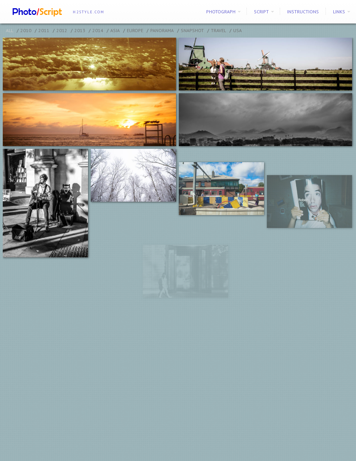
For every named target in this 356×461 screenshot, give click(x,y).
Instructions (303, 11)
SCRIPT (261, 11)
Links (339, 11)
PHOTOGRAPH (221, 11)
